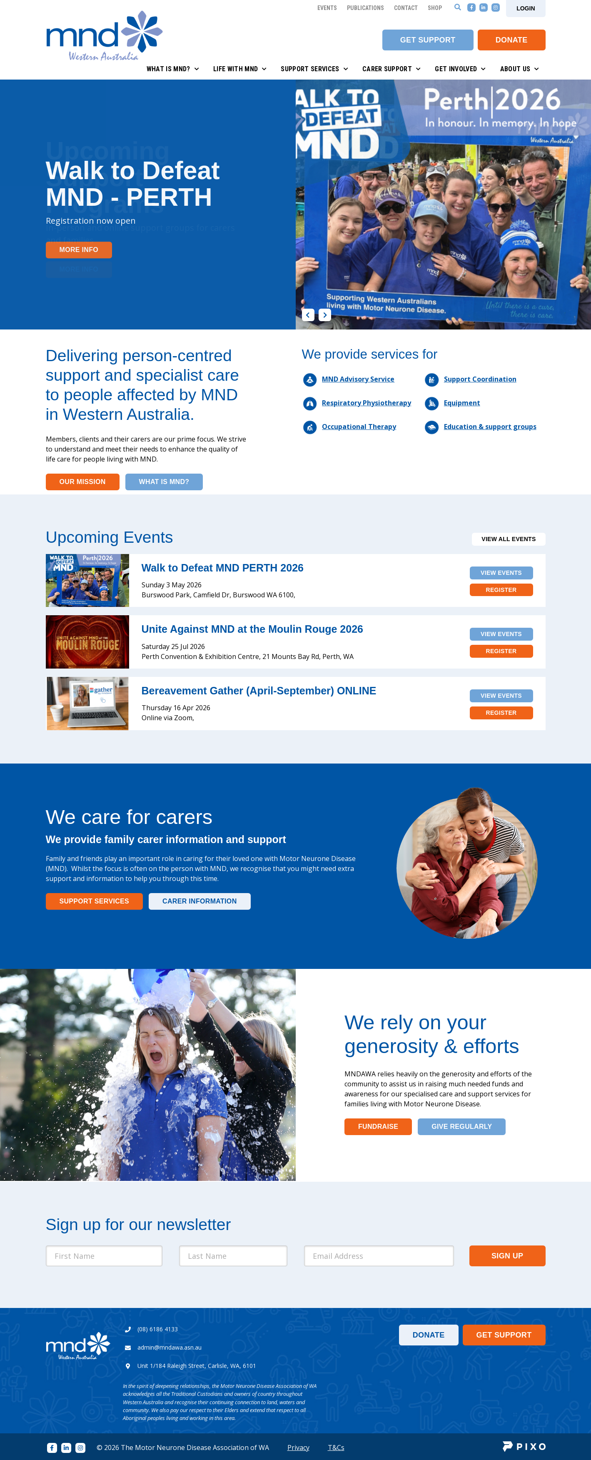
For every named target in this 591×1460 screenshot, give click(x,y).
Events (327, 8)
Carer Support (391, 69)
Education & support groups (490, 426)
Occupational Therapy (359, 426)
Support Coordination (480, 379)
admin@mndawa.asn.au (169, 1347)
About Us (519, 69)
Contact (406, 8)
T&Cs (336, 1447)
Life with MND (240, 69)
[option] (295, 204)
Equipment (462, 402)
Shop (435, 8)
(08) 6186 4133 (157, 1329)
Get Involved (460, 69)
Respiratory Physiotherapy (366, 402)
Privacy (298, 1447)
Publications (365, 8)
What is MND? (173, 69)
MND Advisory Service (358, 379)
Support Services (314, 69)
